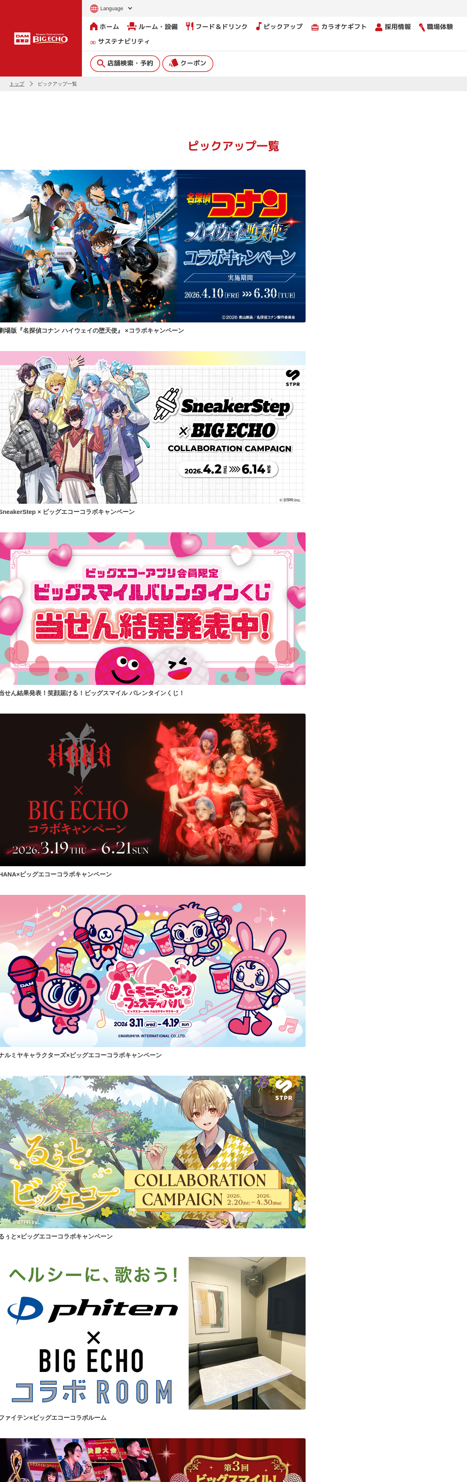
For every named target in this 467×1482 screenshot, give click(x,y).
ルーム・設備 (152, 26)
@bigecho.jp (264, 1136)
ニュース (160, 1381)
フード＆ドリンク (217, 26)
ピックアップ (279, 26)
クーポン (187, 62)
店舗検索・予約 (125, 62)
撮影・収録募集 (170, 1415)
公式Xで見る (199, 1119)
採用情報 (393, 26)
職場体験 (436, 26)
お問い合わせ (19, 1470)
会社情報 (259, 1375)
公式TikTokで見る (433, 1119)
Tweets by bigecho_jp (36, 1136)
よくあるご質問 (170, 1398)
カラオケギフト (339, 26)
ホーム (104, 26)
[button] (9, 1317)
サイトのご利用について (69, 1470)
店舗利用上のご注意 (176, 1433)
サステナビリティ (120, 41)
